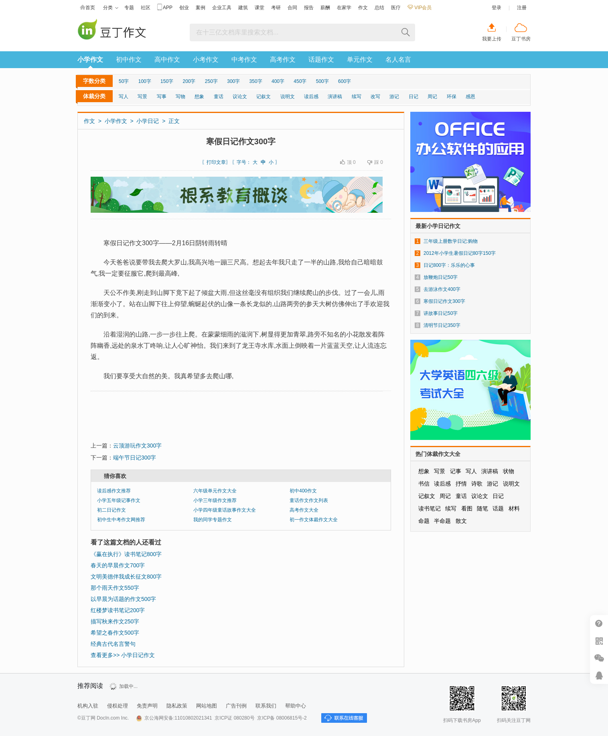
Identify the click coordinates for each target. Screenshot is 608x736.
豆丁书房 (521, 39)
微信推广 (599, 658)
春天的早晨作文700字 (118, 565)
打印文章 (216, 162)
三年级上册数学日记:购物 (451, 241)
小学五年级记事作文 (118, 500)
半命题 (442, 521)
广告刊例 (236, 706)
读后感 (311, 96)
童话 (218, 96)
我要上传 (491, 39)
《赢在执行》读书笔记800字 (126, 554)
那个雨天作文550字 (115, 588)
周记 (432, 96)
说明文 (287, 96)
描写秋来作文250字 (115, 621)
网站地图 (206, 706)
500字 (322, 81)
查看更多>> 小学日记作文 (123, 655)
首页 (87, 7)
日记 (413, 96)
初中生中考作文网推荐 (121, 519)
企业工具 (221, 7)
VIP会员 (419, 7)
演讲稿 (335, 96)
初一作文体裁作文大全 (314, 519)
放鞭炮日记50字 (441, 277)
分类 (110, 7)
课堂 (259, 7)
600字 (344, 81)
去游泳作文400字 (442, 289)
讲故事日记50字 (441, 313)
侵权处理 (117, 706)
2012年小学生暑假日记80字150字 (460, 253)
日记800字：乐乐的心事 (449, 265)
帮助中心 (295, 706)
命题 (424, 521)
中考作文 (244, 59)
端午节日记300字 (134, 457)
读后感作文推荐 (114, 491)
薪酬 (325, 7)
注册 (522, 7)
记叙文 (263, 96)
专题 (129, 7)
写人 (123, 96)
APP (164, 7)
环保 (451, 96)
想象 (199, 96)
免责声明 (147, 706)
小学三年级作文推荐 (215, 500)
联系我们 (265, 706)
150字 (166, 81)
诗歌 (476, 483)
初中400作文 (303, 491)
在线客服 (599, 675)
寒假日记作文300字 (444, 301)
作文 (363, 7)
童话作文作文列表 (309, 500)
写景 (142, 96)
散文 (461, 521)
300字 (233, 81)
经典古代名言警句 (113, 644)
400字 (278, 81)
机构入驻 (87, 706)
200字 (188, 81)
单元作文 (360, 59)
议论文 (240, 96)
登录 (496, 7)
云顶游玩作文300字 (137, 445)
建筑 (243, 7)
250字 (211, 81)
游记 (394, 96)
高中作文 (167, 59)
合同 (292, 7)
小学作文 (90, 59)
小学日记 (147, 121)
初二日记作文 (111, 510)
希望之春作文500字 (115, 632)
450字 (300, 81)
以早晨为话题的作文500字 (123, 599)
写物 (180, 96)
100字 (144, 81)
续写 (356, 96)
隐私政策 (176, 706)
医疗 (396, 7)
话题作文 (321, 59)
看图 (466, 508)
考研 (276, 7)
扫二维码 (599, 640)
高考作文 (283, 59)
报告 (309, 7)
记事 (455, 471)
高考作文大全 (304, 510)
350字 (255, 81)
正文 (174, 121)
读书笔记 (429, 508)
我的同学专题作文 (212, 519)
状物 (508, 471)
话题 (498, 508)
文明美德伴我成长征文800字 (126, 576)
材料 (514, 508)
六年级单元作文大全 (215, 491)
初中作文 (129, 59)
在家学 (344, 7)
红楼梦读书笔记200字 (118, 610)
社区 (145, 7)
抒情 (461, 483)
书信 (424, 483)
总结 (379, 7)
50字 (124, 81)
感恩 (470, 96)
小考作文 (206, 59)
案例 (200, 7)
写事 (161, 96)
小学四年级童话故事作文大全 (224, 510)
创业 (184, 7)
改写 (375, 96)
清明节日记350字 (442, 325)
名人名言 (398, 59)
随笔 (482, 508)
